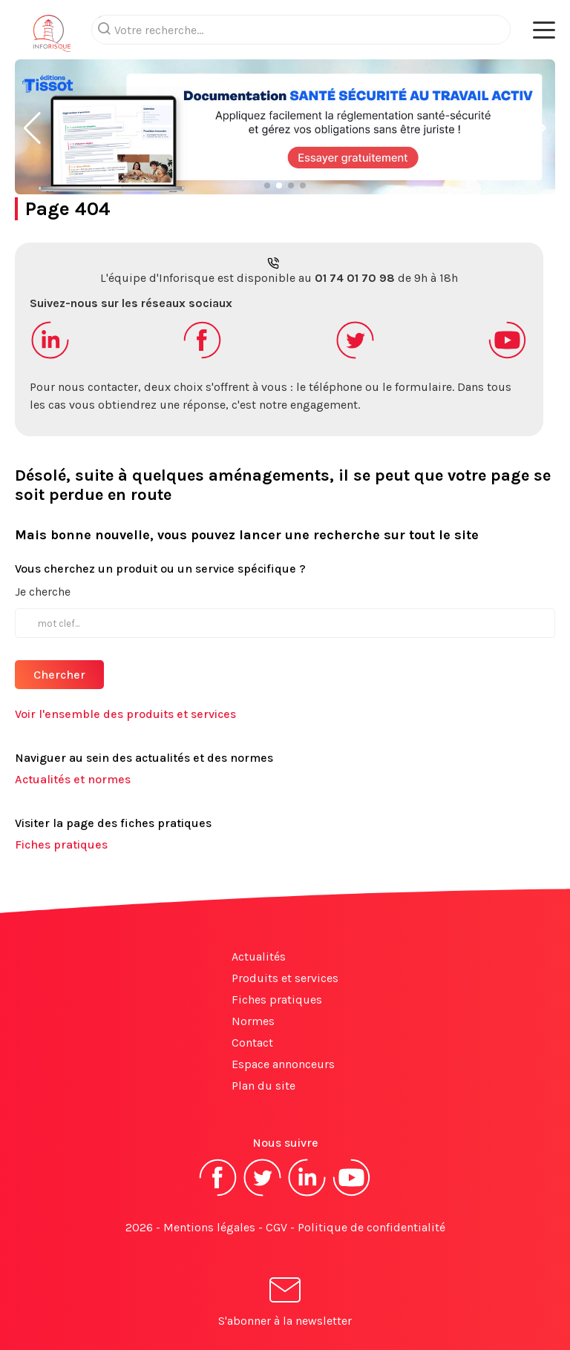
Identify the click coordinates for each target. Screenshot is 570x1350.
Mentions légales (209, 1227)
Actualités (259, 956)
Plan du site (263, 1086)
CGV (276, 1227)
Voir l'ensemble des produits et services (125, 714)
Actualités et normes (73, 779)
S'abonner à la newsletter (285, 1304)
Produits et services (285, 978)
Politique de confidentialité (371, 1227)
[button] (32, 128)
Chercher (59, 675)
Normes (253, 1021)
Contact (252, 1042)
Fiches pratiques (61, 844)
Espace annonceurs (283, 1064)
